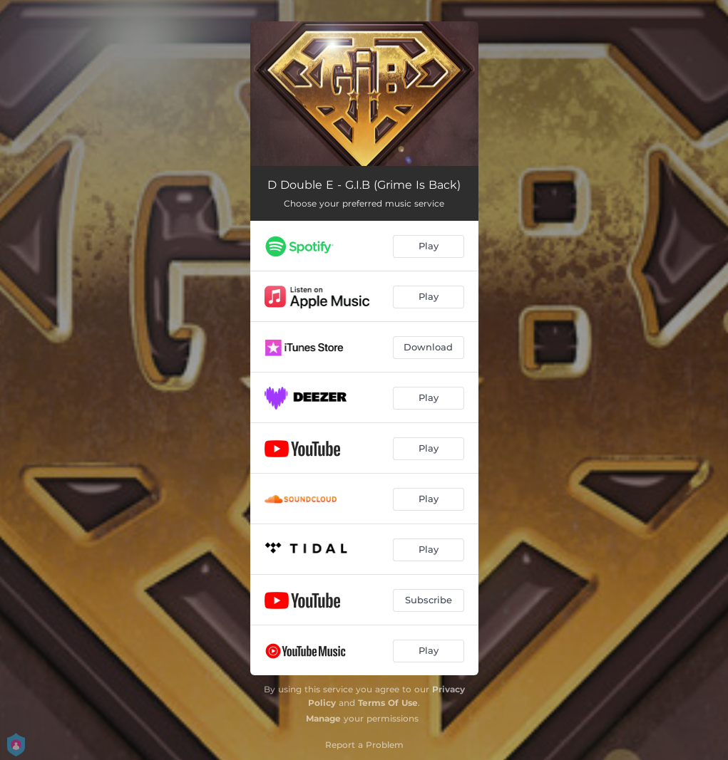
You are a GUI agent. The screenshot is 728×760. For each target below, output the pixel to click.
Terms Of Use (388, 702)
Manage (323, 718)
